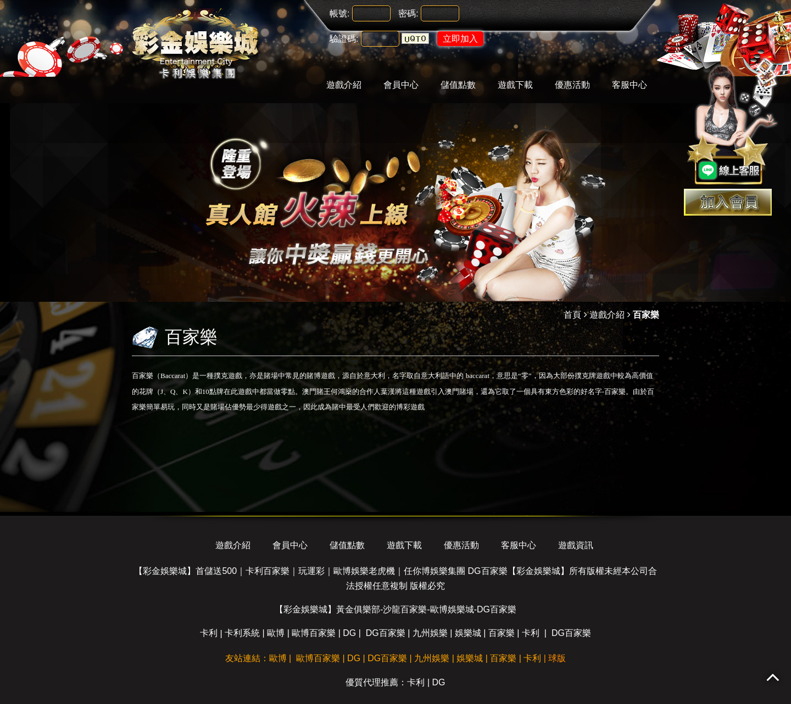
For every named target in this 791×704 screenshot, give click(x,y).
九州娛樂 (430, 633)
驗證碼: (344, 38)
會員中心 (401, 84)
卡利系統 (242, 633)
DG (349, 633)
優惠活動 (572, 84)
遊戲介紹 (343, 84)
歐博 (276, 633)
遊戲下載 (515, 84)
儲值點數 (458, 84)
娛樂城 (468, 633)
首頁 (572, 314)
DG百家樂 (385, 633)
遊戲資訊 (575, 545)
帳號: (339, 13)
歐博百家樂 (314, 633)
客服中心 (629, 84)
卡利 (209, 633)
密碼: (408, 13)
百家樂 (501, 633)
